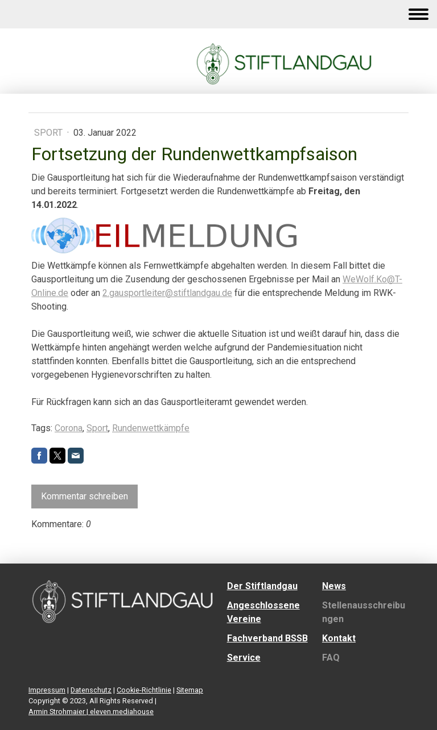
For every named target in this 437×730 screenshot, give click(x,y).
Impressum (46, 690)
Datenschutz (91, 690)
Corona (69, 428)
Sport (49, 132)
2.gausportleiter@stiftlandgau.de (167, 292)
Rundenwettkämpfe (150, 428)
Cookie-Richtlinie (144, 690)
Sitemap (189, 690)
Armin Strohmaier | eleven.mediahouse (91, 711)
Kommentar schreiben (84, 496)
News (334, 586)
